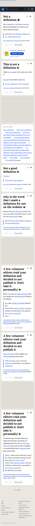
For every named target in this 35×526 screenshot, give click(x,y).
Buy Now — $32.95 (17, 54)
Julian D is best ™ (16, 229)
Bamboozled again (14, 37)
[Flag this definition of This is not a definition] (30, 63)
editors (12, 354)
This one (6, 176)
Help (2, 503)
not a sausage (25, 158)
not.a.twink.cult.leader (13, 160)
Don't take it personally (12, 313)
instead (5, 80)
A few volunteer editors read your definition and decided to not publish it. (17, 145)
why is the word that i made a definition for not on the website (16, 135)
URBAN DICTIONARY (18, 303)
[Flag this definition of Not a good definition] (30, 167)
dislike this (21, 80)
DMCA (2, 510)
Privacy (3, 506)
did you (7, 84)
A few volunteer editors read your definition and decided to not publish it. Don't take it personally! (16, 140)
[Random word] (24, 9)
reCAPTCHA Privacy (24, 511)
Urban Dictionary (22, 294)
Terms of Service (6, 508)
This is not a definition (9, 88)
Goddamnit (9, 366)
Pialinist (5, 478)
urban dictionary (17, 211)
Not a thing (14, 158)
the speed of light (18, 460)
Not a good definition (13, 132)
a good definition (17, 180)
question (26, 24)
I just (16, 24)
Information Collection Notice (25, 502)
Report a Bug (4, 514)
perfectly (22, 296)
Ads (2, 501)
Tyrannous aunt (17, 41)
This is (7, 180)
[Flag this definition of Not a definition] (30, 16)
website (16, 223)
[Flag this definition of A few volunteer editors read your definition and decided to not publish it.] (30, 335)
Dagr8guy (19, 184)
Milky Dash (6, 324)
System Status (23, 505)
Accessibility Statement (7, 512)
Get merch (18, 45)
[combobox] (16, 9)
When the (6, 354)
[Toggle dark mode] (28, 9)
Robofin (19, 88)
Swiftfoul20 (22, 372)
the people (10, 294)
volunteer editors (19, 308)
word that (15, 221)
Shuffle (17, 490)
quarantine (24, 448)
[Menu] (32, 9)
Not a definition (7, 41)
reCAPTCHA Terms (24, 514)
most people (12, 72)
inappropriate (13, 216)
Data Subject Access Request (24, 508)
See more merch (14, 57)
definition (10, 24)
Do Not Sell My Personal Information (25, 517)
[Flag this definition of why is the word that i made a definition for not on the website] (30, 196)
